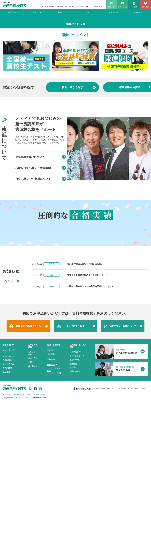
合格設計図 (7, 515)
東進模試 (51, 505)
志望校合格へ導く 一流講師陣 (40, 217)
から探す (79, 136)
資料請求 (73, 522)
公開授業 (51, 509)
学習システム (38, 12)
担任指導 (6, 527)
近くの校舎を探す (75, 481)
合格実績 (138, 12)
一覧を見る (11, 435)
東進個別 (97, 6)
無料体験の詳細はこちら (28, 481)
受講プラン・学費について (122, 481)
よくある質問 (47, 6)
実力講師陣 (7, 523)
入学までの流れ (112, 12)
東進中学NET (83, 6)
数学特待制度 (75, 507)
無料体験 (73, 519)
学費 (88, 12)
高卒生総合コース (65, 6)
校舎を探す (32, 513)
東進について (63, 12)
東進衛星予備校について (40, 206)
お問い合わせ (75, 526)
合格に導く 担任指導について (40, 228)
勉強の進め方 (13, 12)
